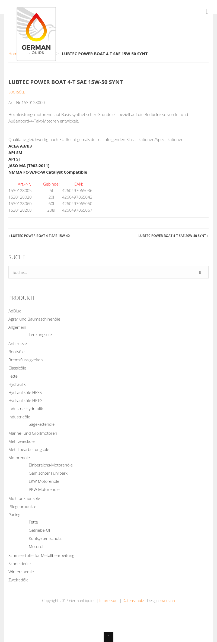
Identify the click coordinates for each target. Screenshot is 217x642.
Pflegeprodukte (22, 506)
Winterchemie (21, 571)
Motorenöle (19, 457)
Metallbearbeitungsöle (28, 449)
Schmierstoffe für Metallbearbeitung (41, 555)
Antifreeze (17, 343)
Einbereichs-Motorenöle (51, 465)
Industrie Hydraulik (25, 408)
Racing (14, 514)
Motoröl (36, 546)
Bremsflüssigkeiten (25, 359)
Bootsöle (16, 92)
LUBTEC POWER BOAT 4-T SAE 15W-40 (40, 235)
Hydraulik (16, 384)
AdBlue (14, 311)
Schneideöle (19, 563)
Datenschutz (133, 600)
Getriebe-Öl (39, 530)
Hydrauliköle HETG (25, 400)
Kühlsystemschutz (45, 538)
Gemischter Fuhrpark (48, 473)
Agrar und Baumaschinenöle (34, 319)
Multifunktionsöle (24, 498)
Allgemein (17, 327)
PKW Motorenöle (44, 489)
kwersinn (167, 600)
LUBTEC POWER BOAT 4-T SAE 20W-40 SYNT (172, 235)
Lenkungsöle (40, 334)
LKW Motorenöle (44, 481)
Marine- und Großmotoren (32, 433)
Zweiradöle (18, 580)
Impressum (109, 600)
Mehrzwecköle (21, 441)
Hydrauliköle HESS (25, 392)
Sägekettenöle (42, 424)
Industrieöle (19, 416)
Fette (13, 376)
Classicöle (17, 368)
